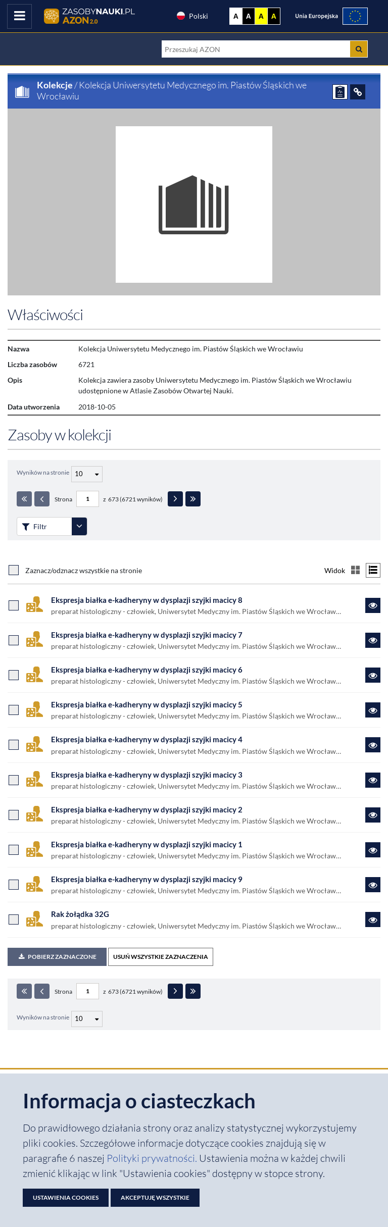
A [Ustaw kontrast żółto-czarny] (261, 16)
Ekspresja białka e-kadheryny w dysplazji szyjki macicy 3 (147, 774)
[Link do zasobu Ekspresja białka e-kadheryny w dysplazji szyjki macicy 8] (372, 605)
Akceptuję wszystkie (155, 1197)
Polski (192, 16)
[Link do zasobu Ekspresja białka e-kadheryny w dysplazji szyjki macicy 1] (372, 849)
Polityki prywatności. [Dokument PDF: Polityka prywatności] (153, 1158)
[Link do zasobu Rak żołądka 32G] (372, 919)
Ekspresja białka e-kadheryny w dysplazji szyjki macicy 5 (147, 704)
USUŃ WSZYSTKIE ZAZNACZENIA (160, 956)
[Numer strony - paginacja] (87, 499)
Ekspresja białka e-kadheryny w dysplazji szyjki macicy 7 (147, 634)
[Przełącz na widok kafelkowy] (355, 570)
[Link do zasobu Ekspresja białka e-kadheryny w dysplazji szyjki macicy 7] (372, 640)
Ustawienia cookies (66, 1197)
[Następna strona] (175, 498)
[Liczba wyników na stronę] (87, 1019)
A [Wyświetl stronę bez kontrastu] (235, 16)
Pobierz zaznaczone (57, 956)
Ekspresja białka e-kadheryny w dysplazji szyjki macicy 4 (147, 739)
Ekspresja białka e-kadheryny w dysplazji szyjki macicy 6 (147, 669)
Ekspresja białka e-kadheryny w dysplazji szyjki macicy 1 (147, 844)
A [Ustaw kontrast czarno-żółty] (273, 16)
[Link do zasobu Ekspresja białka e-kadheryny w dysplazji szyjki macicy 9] (372, 884)
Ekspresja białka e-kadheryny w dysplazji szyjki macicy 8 (147, 599)
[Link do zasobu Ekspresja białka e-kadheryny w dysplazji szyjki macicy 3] (372, 780)
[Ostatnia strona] (193, 498)
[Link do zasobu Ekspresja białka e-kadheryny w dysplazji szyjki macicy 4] (372, 744)
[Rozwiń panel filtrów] (79, 526)
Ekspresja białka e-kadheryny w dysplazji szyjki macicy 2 (147, 809)
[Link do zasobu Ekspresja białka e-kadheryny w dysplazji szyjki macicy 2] (372, 815)
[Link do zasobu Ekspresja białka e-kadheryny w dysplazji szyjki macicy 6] (372, 675)
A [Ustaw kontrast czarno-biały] (248, 16)
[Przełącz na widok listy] (373, 570)
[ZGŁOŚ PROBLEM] (340, 91)
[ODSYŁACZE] (357, 91)
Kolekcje (55, 84)
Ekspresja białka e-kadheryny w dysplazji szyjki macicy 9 (147, 879)
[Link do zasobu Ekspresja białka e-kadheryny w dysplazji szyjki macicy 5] (372, 710)
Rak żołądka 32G (80, 913)
